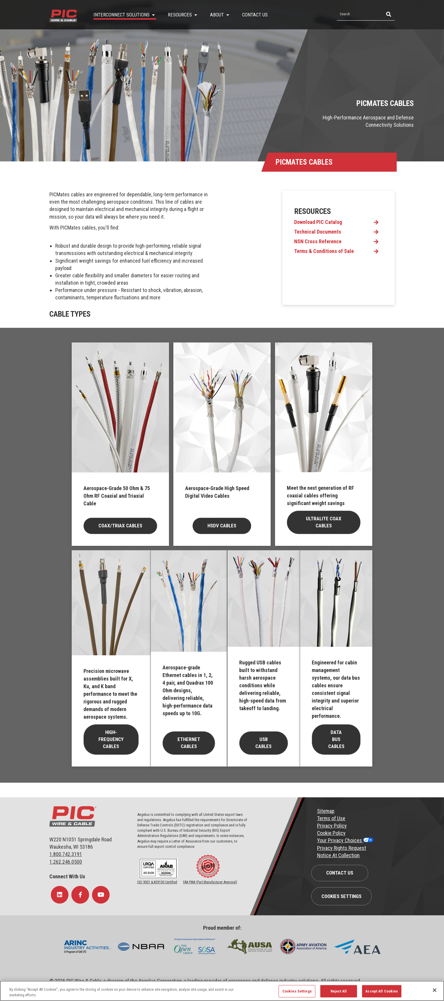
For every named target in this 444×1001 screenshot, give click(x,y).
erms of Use (332, 818)
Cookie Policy (331, 833)
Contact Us (339, 873)
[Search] (388, 14)
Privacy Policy (332, 826)
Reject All (339, 991)
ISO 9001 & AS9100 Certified (157, 882)
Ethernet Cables (188, 742)
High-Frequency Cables (111, 739)
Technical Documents (317, 231)
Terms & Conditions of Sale (324, 251)
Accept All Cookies (381, 991)
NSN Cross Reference (317, 241)
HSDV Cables (221, 526)
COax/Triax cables (120, 526)
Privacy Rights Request (341, 848)
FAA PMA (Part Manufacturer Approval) (210, 882)
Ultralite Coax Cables (323, 522)
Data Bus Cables (336, 739)
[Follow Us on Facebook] (80, 895)
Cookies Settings (341, 896)
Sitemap (325, 811)
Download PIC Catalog (318, 222)
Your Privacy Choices (340, 840)
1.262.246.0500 (65, 862)
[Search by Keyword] (359, 14)
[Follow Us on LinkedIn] (59, 895)
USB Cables (263, 742)
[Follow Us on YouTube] (101, 895)
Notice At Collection (338, 855)
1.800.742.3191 (65, 854)
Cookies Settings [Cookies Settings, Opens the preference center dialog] (297, 991)
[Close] (434, 990)
